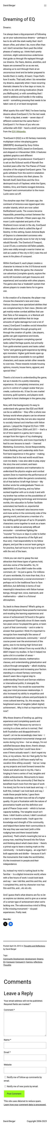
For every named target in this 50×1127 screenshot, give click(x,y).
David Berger (9, 5)
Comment (9, 1010)
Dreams (40, 959)
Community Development (13, 959)
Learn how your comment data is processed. (25, 1104)
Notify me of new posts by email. (22, 1086)
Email (7, 1052)
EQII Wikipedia (19, 131)
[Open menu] (45, 5)
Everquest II (20, 962)
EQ (4, 962)
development (30, 959)
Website (8, 1064)
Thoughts (7, 965)
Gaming (29, 962)
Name (7, 1040)
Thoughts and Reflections (34, 946)
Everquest (10, 962)
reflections (37, 962)
